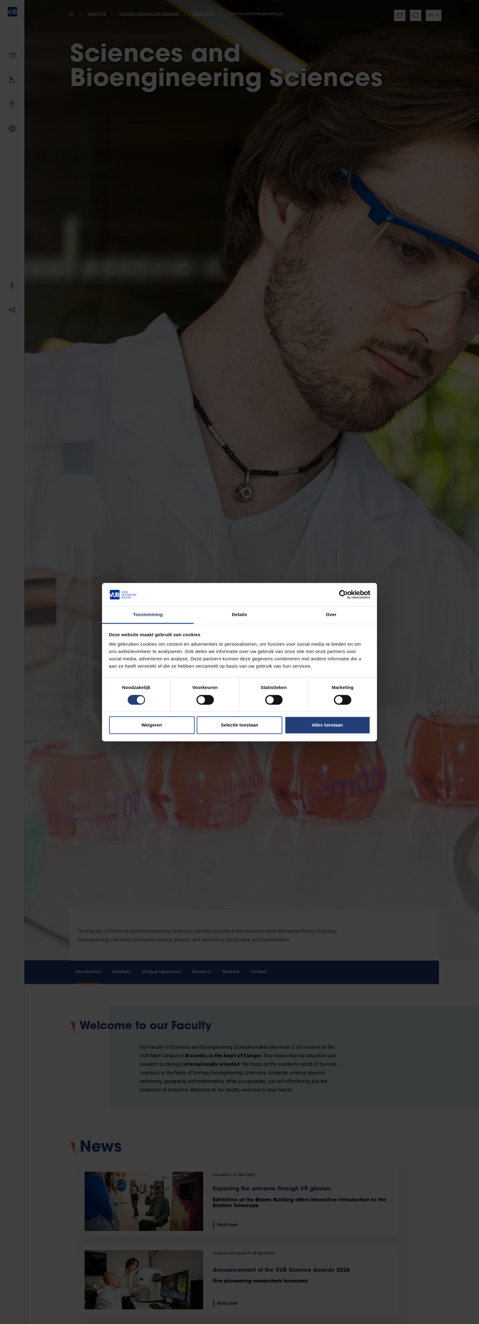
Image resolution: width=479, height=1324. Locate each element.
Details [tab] (239, 614)
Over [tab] (331, 614)
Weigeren (151, 725)
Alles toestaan (327, 725)
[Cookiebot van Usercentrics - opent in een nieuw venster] (343, 594)
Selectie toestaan (239, 725)
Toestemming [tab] (148, 614)
